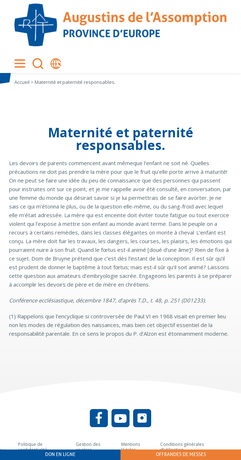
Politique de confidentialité (32, 447)
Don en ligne (60, 454)
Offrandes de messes (181, 454)
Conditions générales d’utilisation (182, 447)
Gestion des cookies (88, 447)
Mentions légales (130, 447)
